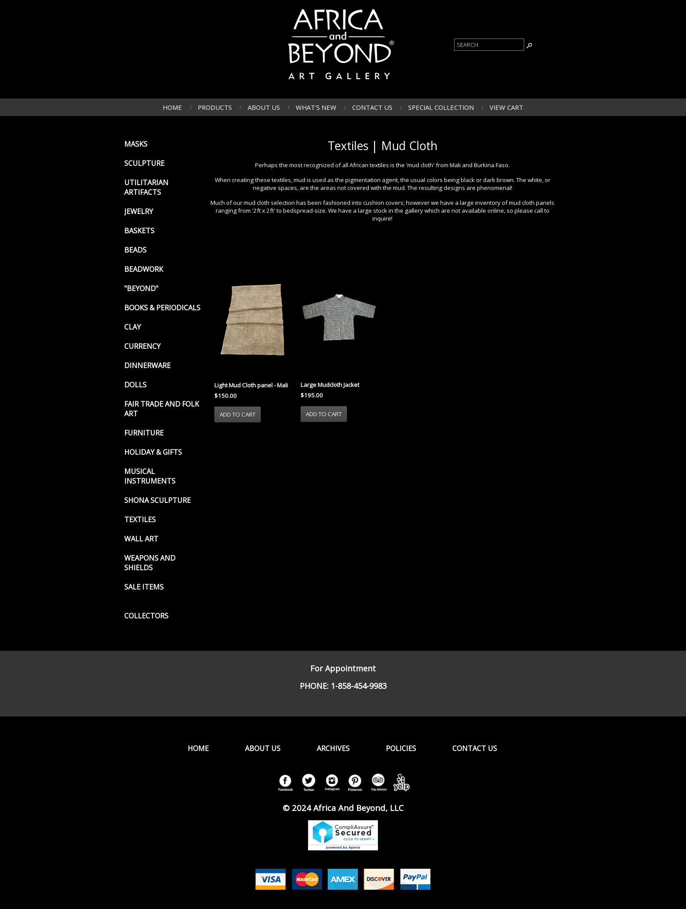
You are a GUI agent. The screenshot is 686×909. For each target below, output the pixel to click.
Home (172, 107)
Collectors (146, 616)
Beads (135, 250)
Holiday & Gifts (153, 452)
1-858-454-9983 (359, 686)
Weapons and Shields (149, 562)
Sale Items (144, 587)
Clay (132, 327)
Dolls (135, 385)
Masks (135, 144)
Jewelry (138, 211)
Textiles (140, 519)
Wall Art (141, 539)
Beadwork (143, 269)
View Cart (506, 107)
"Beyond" (141, 288)
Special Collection (441, 107)
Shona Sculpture (157, 500)
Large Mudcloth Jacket (330, 385)
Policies (401, 748)
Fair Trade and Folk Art (161, 408)
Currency (142, 346)
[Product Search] (489, 45)
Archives (333, 748)
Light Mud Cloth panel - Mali (251, 385)
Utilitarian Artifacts (146, 187)
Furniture (144, 433)
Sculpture (144, 163)
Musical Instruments (149, 476)
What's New (316, 107)
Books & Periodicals (162, 307)
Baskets (139, 230)
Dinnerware (147, 365)
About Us (264, 107)
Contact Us (372, 107)
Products (215, 107)
